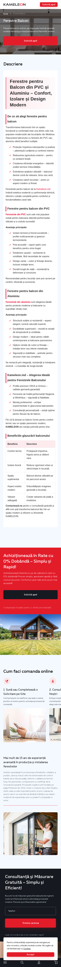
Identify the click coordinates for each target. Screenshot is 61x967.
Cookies (27, 948)
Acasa (5, 14)
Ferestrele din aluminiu (18, 302)
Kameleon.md (43, 189)
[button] (49, 4)
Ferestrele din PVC (16, 214)
